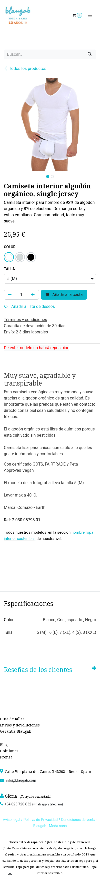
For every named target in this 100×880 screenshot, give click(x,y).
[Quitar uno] (10, 295)
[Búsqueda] (89, 54)
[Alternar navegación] (90, 15)
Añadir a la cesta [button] (64, 294)
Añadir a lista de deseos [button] (29, 306)
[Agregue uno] (33, 295)
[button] (8, 175)
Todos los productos (25, 68)
